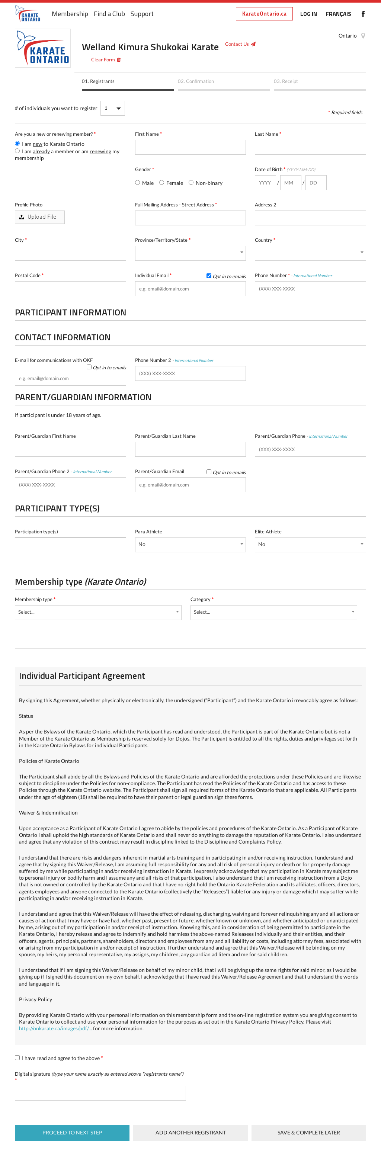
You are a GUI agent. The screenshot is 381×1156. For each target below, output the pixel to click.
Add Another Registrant (191, 1132)
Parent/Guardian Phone (301, 436)
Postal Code (29, 275)
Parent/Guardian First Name (45, 436)
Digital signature (99, 1077)
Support (142, 14)
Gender (144, 169)
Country (265, 240)
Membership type (35, 599)
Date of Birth (285, 169)
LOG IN (308, 14)
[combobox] (190, 253)
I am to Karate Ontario (49, 144)
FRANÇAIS (338, 14)
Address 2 (265, 205)
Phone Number (293, 275)
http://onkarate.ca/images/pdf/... (55, 1028)
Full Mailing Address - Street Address (176, 205)
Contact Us (237, 44)
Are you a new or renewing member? (55, 134)
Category (202, 599)
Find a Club (109, 14)
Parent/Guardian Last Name (165, 436)
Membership (70, 14)
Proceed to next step (72, 1132)
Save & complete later (309, 1132)
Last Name (268, 134)
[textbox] (19, 543)
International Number (312, 275)
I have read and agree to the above (59, 1058)
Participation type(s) (36, 531)
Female (171, 183)
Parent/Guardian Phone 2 (63, 471)
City (21, 240)
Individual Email (190, 275)
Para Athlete (148, 531)
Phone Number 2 (174, 360)
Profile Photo (28, 205)
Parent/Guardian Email (190, 471)
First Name (148, 134)
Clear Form (103, 59)
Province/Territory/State (162, 240)
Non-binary (205, 183)
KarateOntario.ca (264, 13)
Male (144, 183)
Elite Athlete (268, 531)
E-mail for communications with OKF (70, 360)
